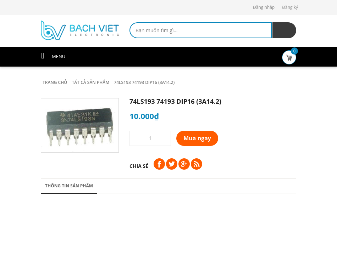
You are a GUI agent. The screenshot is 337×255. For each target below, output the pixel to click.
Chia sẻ (138, 166)
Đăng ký (290, 7)
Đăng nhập (264, 7)
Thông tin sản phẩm (69, 186)
